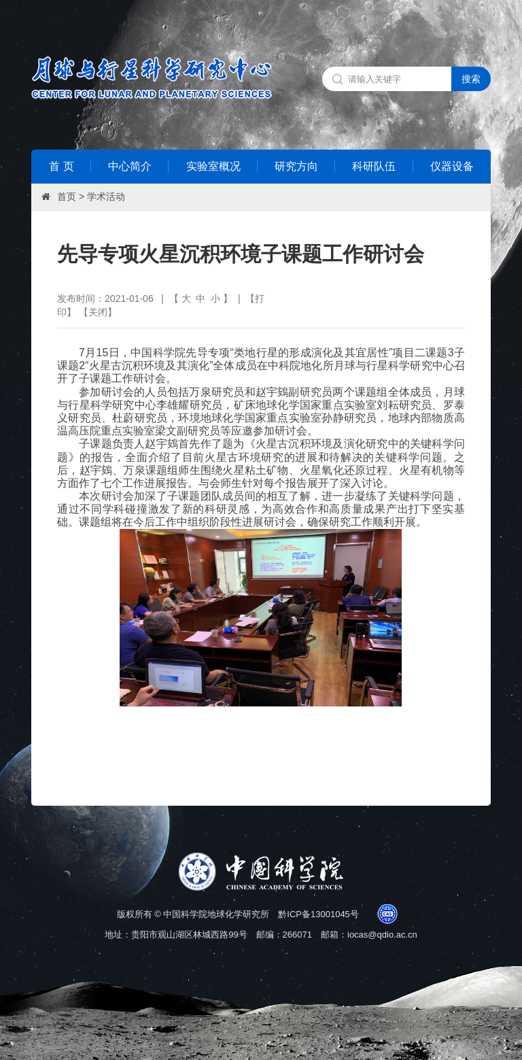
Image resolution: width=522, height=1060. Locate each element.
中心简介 (130, 166)
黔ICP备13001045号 (318, 914)
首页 (66, 196)
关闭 (97, 312)
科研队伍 (374, 166)
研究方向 (296, 166)
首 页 (61, 166)
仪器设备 (452, 166)
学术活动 (106, 196)
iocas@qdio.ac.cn (382, 934)
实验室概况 (213, 166)
